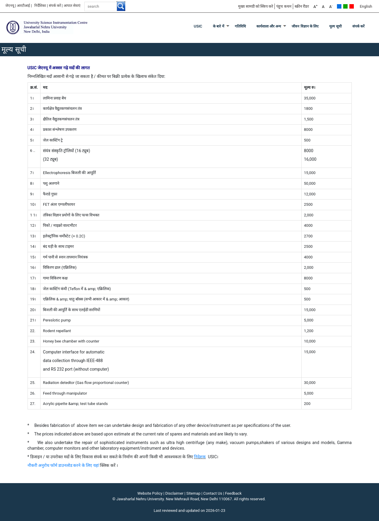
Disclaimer (174, 493)
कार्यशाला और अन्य (268, 26)
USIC (198, 26)
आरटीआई (23, 6)
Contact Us (212, 493)
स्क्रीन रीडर (302, 6)
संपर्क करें (55, 6)
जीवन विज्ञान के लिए (305, 26)
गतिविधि (240, 26)
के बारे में (218, 26)
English (366, 6)
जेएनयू (9, 6)
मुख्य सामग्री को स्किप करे (255, 6)
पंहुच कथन (283, 6)
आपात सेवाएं (72, 6)
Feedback (233, 493)
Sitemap (193, 493)
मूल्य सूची (335, 26)
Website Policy (150, 493)
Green (345, 6)
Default (339, 6)
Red (351, 6)
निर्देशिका (40, 6)
